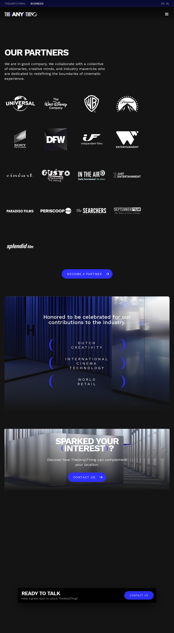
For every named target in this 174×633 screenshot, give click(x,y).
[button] (167, 14)
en (162, 3)
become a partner (84, 274)
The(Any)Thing (14, 3)
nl (168, 3)
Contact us (84, 477)
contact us (139, 596)
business (37, 3)
